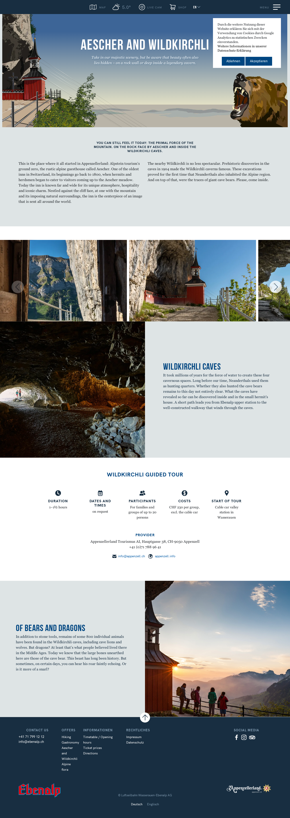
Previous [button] (10, 287)
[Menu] (277, 7)
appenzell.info (165, 556)
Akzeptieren (259, 61)
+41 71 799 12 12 (31, 737)
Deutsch (137, 804)
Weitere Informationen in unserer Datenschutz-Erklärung (242, 48)
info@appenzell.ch (131, 556)
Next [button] (278, 287)
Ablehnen (233, 61)
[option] (64, 287)
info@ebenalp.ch (31, 742)
